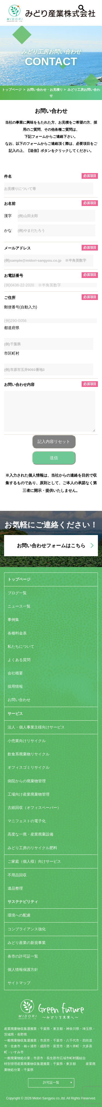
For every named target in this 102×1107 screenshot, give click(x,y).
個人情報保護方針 (23, 969)
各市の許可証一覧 (23, 956)
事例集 (13, 619)
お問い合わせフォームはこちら (51, 545)
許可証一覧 (51, 1082)
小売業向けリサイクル (27, 741)
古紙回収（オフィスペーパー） (34, 807)
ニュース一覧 (19, 606)
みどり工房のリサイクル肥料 (32, 848)
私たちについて (21, 646)
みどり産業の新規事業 (27, 942)
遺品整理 (15, 888)
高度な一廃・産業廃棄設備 (30, 834)
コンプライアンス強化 (27, 929)
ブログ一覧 (17, 593)
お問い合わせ (19, 700)
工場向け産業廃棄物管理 (29, 794)
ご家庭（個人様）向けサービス (34, 861)
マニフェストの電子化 (27, 821)
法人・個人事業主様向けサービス (36, 727)
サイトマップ (19, 983)
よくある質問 (19, 660)
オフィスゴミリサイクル (29, 767)
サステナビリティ (23, 901)
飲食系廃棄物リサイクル (29, 754)
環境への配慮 (19, 915)
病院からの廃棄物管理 (27, 781)
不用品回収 (17, 875)
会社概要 (15, 673)
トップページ (11, 90)
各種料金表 (17, 633)
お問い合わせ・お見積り (45, 90)
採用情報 (15, 686)
